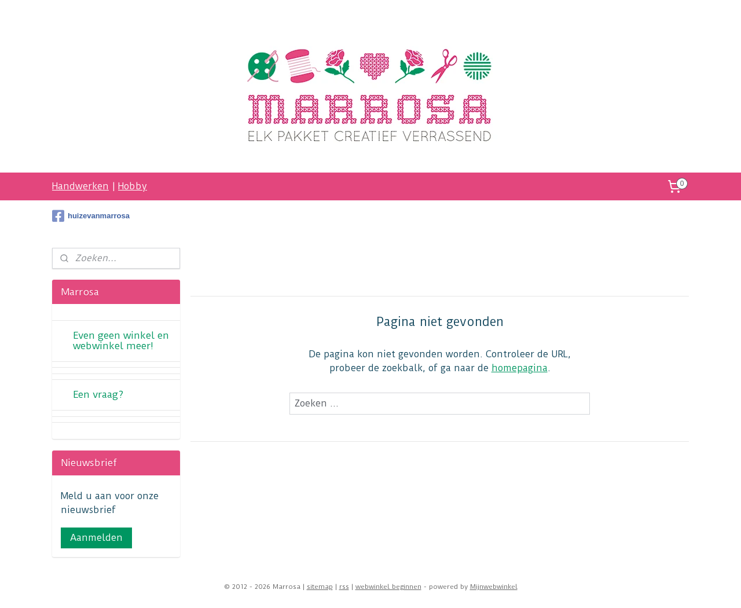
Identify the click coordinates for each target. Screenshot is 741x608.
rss (344, 587)
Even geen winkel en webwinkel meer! (121, 340)
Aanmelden (96, 537)
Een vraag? (98, 394)
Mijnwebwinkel (494, 587)
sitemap (320, 587)
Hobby (132, 186)
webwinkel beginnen (388, 587)
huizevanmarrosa (91, 216)
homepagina (519, 367)
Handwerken (80, 186)
